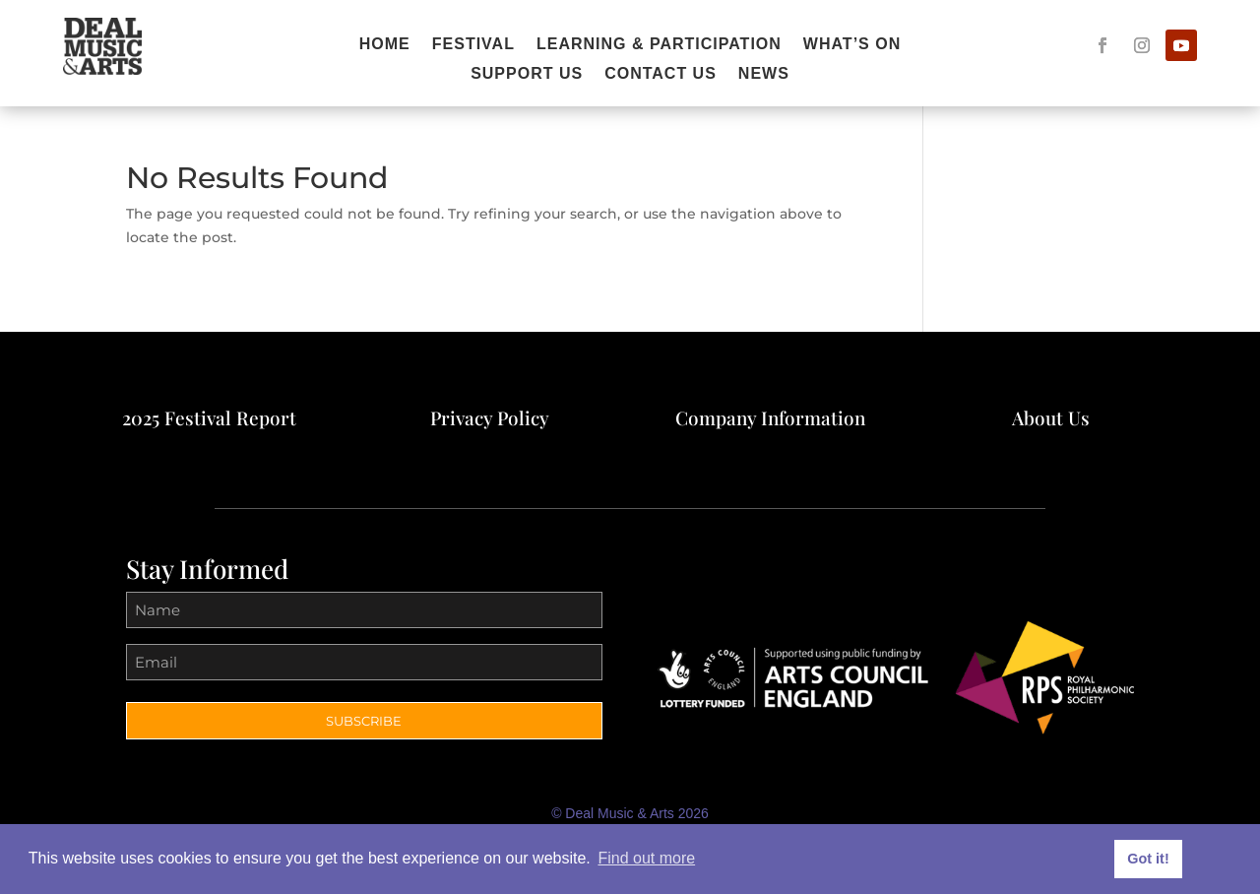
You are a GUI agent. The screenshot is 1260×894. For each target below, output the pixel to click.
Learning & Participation (659, 44)
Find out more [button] (646, 858)
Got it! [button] (1147, 858)
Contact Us (660, 74)
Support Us (527, 74)
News (763, 74)
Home (384, 44)
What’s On (852, 44)
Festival (473, 44)
